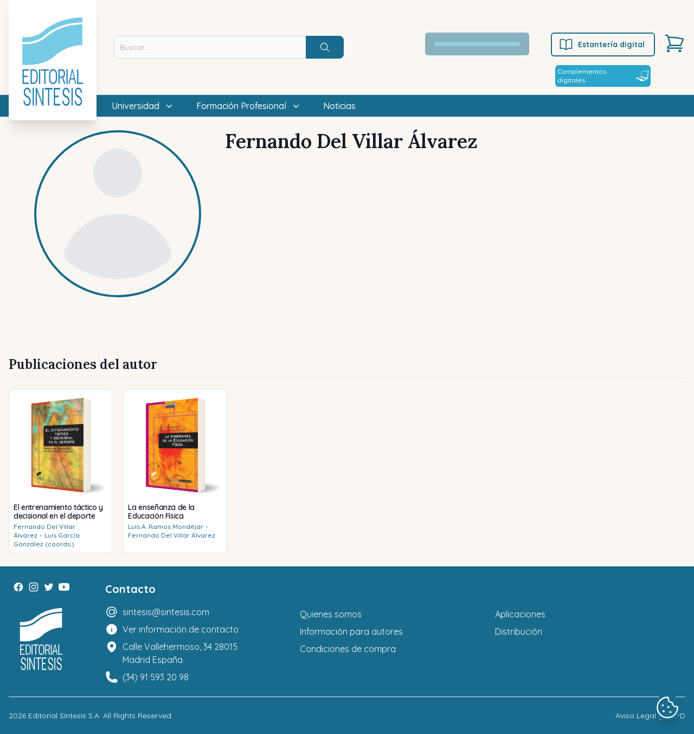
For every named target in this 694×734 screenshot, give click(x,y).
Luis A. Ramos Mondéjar (165, 526)
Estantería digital (601, 44)
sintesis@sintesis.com (166, 612)
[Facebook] (18, 587)
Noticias (339, 105)
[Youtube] (64, 587)
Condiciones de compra (348, 648)
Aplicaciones (520, 614)
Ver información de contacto (181, 629)
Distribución (518, 631)
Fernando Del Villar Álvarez (171, 535)
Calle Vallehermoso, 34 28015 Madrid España (180, 653)
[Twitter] (48, 587)
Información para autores (351, 631)
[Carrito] (674, 43)
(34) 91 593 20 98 (156, 677)
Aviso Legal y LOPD (650, 715)
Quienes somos (331, 614)
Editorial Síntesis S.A (63, 715)
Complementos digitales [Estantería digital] (602, 75)
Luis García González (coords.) (47, 539)
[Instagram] (33, 587)
